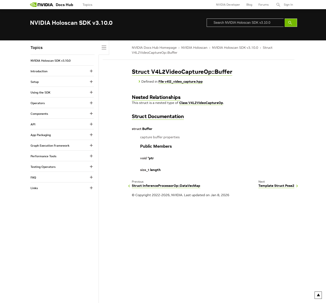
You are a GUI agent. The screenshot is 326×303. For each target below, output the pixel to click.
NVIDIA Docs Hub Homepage (154, 47)
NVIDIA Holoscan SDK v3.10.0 (235, 47)
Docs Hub (64, 4)
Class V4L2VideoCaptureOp (201, 103)
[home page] (42, 4)
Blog (249, 4)
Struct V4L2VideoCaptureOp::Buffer (182, 71)
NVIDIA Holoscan (194, 47)
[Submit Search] (291, 23)
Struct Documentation (158, 116)
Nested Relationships (156, 97)
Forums (263, 4)
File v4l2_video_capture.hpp (180, 81)
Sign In (288, 4)
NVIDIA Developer (228, 4)
